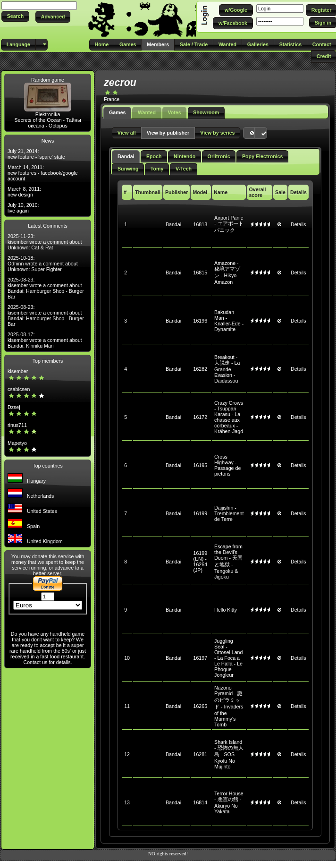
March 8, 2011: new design (24, 191)
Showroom (206, 112)
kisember (18, 371)
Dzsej (14, 407)
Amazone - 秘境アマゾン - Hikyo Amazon (227, 272)
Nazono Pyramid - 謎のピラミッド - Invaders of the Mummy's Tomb (228, 706)
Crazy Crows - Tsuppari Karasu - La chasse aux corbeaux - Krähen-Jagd (228, 417)
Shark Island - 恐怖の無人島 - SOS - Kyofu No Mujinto (229, 754)
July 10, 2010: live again (23, 207)
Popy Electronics (262, 156)
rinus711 (17, 425)
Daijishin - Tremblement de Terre (229, 513)
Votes (174, 112)
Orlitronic (219, 156)
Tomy (157, 168)
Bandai (126, 156)
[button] (15, 16)
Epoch (154, 156)
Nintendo (184, 156)
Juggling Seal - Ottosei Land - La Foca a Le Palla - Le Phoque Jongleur (228, 658)
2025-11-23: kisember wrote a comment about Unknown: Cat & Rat (45, 241)
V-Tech (184, 168)
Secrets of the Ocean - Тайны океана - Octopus (48, 122)
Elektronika (47, 114)
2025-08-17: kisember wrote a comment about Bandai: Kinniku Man (45, 340)
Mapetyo (17, 443)
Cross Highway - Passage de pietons (227, 465)
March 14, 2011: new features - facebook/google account (43, 172)
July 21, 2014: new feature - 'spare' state (36, 154)
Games (117, 112)
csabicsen (19, 389)
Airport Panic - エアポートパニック (229, 224)
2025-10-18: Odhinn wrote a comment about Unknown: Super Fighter (43, 263)
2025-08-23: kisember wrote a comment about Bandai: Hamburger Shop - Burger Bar (46, 288)
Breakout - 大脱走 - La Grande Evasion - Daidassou (227, 369)
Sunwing (128, 168)
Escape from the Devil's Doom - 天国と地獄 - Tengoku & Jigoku (228, 562)
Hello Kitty (225, 610)
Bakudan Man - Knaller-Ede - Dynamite (229, 320)
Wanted (147, 112)
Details (298, 224)
